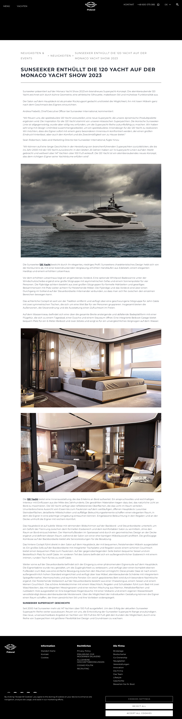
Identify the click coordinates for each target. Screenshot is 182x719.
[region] (91, 706)
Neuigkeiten (119, 661)
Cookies (45, 657)
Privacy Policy (84, 651)
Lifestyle (117, 677)
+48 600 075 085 (146, 4)
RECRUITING (83, 668)
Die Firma (118, 671)
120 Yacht (45, 264)
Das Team (118, 674)
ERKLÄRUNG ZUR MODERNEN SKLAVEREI (88, 655)
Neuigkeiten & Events (32, 56)
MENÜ (6, 6)
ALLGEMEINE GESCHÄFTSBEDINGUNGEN (90, 661)
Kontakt (129, 4)
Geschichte (118, 681)
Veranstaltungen (121, 664)
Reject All (139, 706)
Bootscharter (119, 654)
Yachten (22, 6)
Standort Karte (48, 651)
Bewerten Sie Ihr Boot (124, 684)
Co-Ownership (120, 657)
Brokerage (118, 651)
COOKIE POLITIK (85, 665)
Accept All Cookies (139, 713)
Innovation (118, 667)
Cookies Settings (139, 699)
